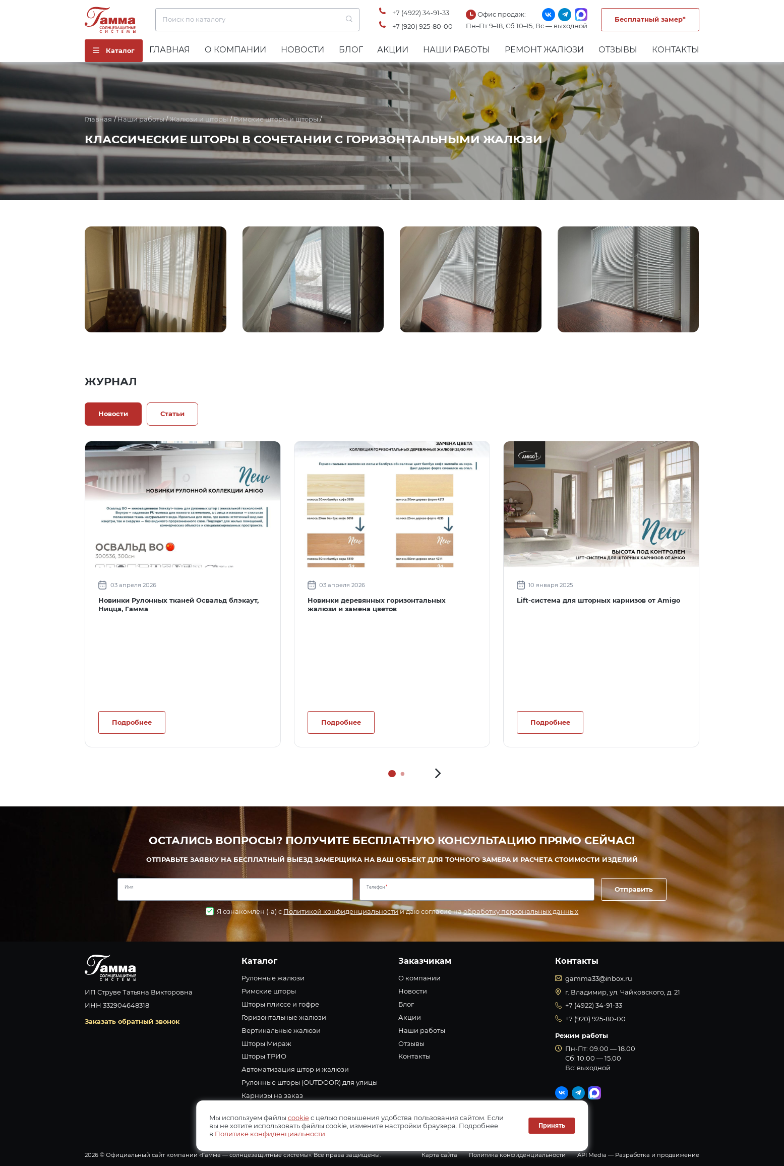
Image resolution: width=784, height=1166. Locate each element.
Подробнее (132, 722)
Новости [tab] (113, 414)
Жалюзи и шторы (198, 119)
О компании (235, 49)
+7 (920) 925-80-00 (422, 26)
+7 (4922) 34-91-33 (420, 13)
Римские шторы (269, 991)
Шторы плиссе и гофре (280, 1004)
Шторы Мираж (266, 1043)
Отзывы (617, 49)
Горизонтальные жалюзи (284, 1017)
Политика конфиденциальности (517, 1154)
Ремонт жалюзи (544, 49)
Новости (302, 49)
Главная (169, 49)
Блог (351, 49)
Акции (392, 49)
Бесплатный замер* (650, 19)
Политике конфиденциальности (270, 1134)
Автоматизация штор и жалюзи (295, 1069)
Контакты (675, 49)
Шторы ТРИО (264, 1056)
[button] (438, 774)
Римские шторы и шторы (275, 119)
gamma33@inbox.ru (598, 978)
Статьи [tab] (172, 414)
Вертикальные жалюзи (281, 1030)
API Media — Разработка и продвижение (638, 1154)
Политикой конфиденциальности (340, 911)
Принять (551, 1125)
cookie (298, 1118)
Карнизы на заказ (272, 1095)
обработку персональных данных (520, 911)
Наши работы (456, 49)
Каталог (259, 961)
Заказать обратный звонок (132, 1021)
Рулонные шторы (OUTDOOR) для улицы (310, 1082)
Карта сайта (439, 1154)
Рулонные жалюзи (273, 978)
